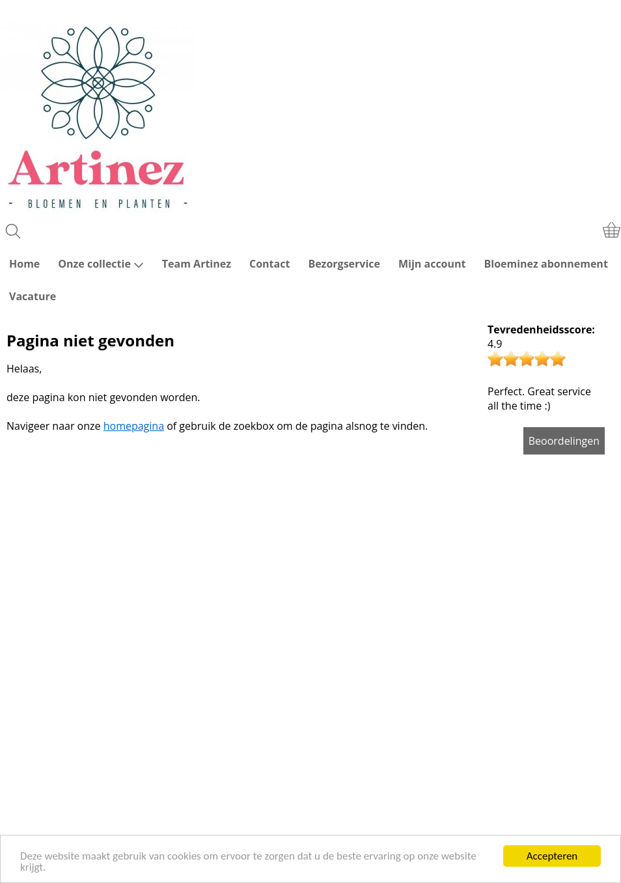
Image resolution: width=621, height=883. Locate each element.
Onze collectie (101, 264)
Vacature (32, 296)
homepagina (134, 426)
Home (24, 264)
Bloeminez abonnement (546, 264)
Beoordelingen (564, 441)
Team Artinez (196, 264)
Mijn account (432, 264)
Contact (269, 264)
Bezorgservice (344, 264)
